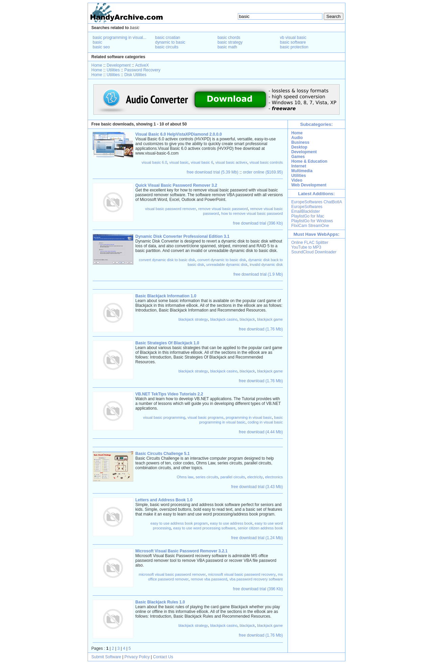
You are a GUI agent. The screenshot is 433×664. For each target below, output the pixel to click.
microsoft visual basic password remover (172, 574)
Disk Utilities (135, 74)
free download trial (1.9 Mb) (258, 274)
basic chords (229, 37)
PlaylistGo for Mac (307, 216)
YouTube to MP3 (306, 247)
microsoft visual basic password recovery (242, 574)
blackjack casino (223, 319)
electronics (274, 477)
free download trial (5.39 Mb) (212, 172)
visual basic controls (266, 162)
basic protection (294, 47)
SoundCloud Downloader (313, 252)
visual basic (178, 162)
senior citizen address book (260, 528)
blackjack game (270, 319)
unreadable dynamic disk (227, 264)
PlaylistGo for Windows (312, 221)
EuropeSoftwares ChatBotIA (316, 202)
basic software (293, 42)
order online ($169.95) (263, 172)
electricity (255, 477)
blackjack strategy (193, 319)
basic (97, 42)
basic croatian (167, 37)
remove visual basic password (223, 209)
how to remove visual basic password (252, 213)
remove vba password (209, 579)
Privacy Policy (137, 657)
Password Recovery (142, 70)
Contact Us (163, 657)
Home (96, 65)
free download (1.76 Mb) (261, 329)
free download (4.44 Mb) (261, 432)
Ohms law (185, 477)
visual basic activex (231, 162)
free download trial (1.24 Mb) (257, 537)
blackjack (247, 319)
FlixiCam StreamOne (310, 225)
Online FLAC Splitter (309, 242)
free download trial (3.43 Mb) (257, 486)
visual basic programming (164, 417)
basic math (227, 47)
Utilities (113, 70)
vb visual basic (293, 37)
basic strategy (230, 42)
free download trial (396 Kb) (258, 223)
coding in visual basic (265, 422)
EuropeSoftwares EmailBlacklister (306, 209)
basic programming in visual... (119, 37)
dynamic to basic (170, 42)
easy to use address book (231, 523)
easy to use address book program (179, 523)
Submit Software (106, 657)
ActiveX (142, 65)
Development (119, 65)
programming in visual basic (249, 417)
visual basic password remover (170, 209)
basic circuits (167, 47)
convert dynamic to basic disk (222, 260)
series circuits (207, 477)
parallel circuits (232, 477)
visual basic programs (205, 417)
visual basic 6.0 (154, 162)
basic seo (101, 47)
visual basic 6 (202, 162)
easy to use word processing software (204, 528)
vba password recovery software (256, 579)
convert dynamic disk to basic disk (167, 260)
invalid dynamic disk (266, 264)
